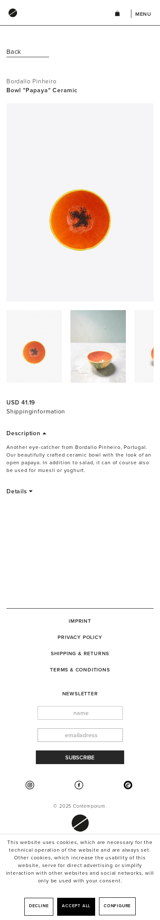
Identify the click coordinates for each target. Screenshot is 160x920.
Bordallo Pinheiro (31, 81)
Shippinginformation (35, 411)
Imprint (80, 621)
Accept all (76, 905)
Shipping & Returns (80, 653)
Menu (143, 14)
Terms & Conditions (80, 670)
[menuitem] (52, 21)
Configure (117, 905)
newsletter (80, 694)
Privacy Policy (80, 637)
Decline (39, 905)
